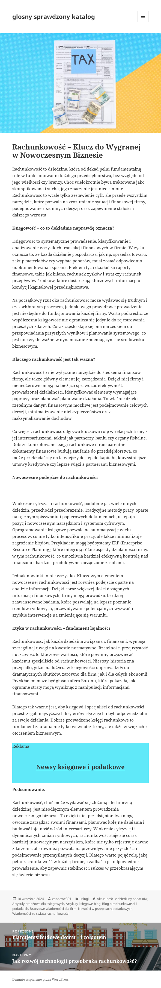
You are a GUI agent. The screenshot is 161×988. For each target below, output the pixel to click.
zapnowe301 (61, 898)
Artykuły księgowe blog (83, 903)
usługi (84, 898)
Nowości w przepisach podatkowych (105, 908)
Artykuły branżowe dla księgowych (38, 903)
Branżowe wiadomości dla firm (53, 908)
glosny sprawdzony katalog (53, 16)
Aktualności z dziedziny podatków (122, 898)
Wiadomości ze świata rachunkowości (40, 913)
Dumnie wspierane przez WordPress (40, 979)
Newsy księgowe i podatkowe (80, 767)
